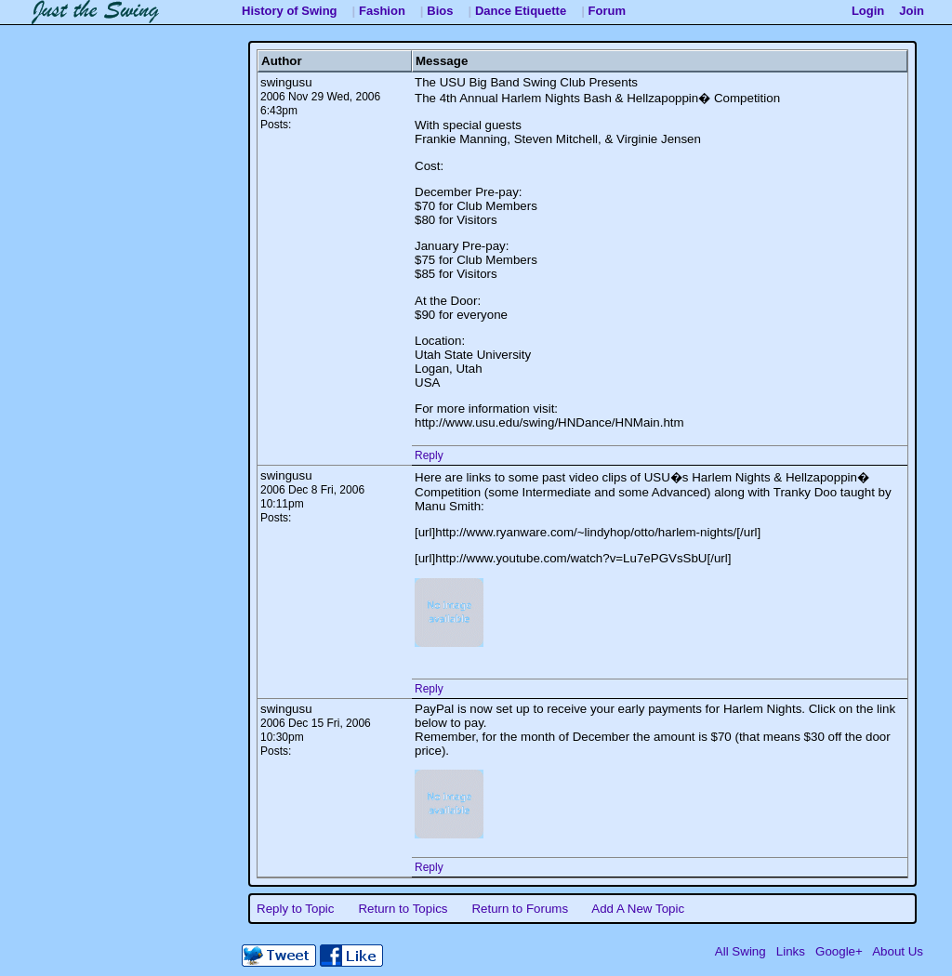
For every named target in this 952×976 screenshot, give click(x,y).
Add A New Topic (637, 909)
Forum (607, 11)
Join (911, 11)
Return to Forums (519, 909)
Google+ (839, 951)
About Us (897, 951)
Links (790, 951)
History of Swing (289, 11)
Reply (429, 455)
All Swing (740, 951)
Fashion (382, 11)
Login (868, 11)
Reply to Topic (295, 909)
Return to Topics (402, 909)
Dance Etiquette (520, 11)
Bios (440, 11)
